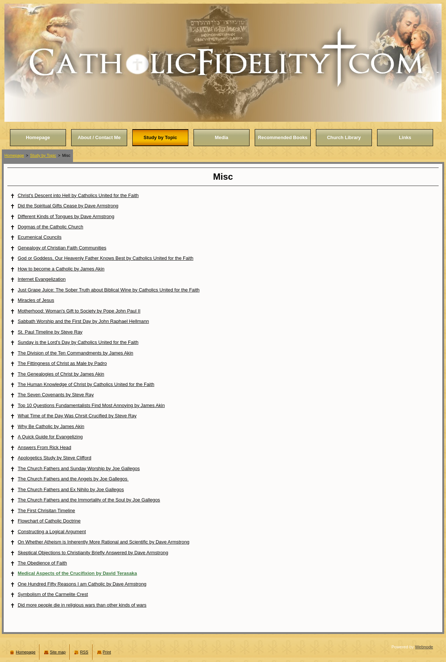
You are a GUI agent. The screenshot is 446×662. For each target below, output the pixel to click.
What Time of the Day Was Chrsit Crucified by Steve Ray (77, 415)
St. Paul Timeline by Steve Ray (50, 332)
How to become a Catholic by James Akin (61, 269)
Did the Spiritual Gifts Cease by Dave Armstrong (68, 205)
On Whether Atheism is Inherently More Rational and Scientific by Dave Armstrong (103, 542)
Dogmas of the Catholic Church (50, 227)
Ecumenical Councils (40, 237)
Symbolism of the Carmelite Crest (53, 594)
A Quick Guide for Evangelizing (50, 436)
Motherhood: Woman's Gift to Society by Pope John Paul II (79, 311)
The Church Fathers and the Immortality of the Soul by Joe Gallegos (89, 500)
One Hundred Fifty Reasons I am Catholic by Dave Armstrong (82, 584)
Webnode (424, 647)
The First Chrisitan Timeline (46, 510)
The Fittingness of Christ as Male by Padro (62, 363)
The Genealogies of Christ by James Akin (61, 374)
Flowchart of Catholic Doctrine (49, 521)
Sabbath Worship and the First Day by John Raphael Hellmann (83, 321)
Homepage (14, 155)
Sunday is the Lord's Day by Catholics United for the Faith (78, 342)
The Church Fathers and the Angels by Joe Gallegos (73, 479)
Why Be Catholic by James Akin (51, 426)
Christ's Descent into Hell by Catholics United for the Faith (78, 195)
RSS (84, 652)
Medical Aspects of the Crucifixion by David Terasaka (77, 573)
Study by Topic (43, 155)
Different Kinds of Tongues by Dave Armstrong (66, 216)
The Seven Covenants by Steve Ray (56, 394)
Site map (58, 652)
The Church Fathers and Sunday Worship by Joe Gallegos (79, 468)
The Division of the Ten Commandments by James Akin (75, 353)
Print (107, 652)
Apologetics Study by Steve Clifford (54, 458)
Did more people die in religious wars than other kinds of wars (82, 605)
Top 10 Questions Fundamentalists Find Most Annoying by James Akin (91, 405)
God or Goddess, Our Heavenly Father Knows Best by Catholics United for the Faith (106, 258)
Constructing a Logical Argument (52, 531)
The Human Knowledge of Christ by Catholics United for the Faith (86, 384)
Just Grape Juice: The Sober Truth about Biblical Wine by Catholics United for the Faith (108, 290)
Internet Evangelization (42, 279)
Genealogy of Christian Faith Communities (62, 248)
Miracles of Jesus (36, 300)
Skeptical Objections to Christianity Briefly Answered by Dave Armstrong (93, 552)
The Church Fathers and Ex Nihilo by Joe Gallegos (71, 489)
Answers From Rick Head (44, 447)
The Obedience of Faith (42, 563)
